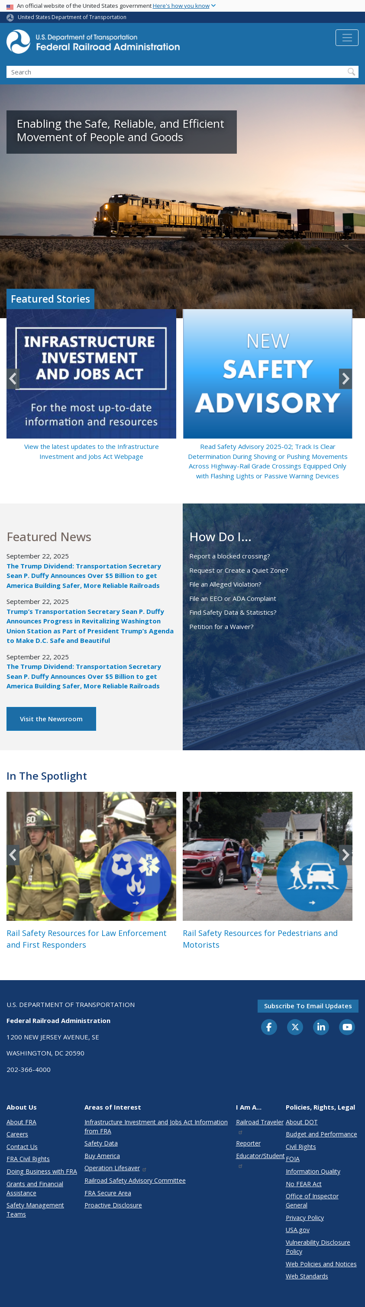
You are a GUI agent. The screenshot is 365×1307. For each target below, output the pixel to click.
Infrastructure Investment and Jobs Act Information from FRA (156, 1126)
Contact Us (22, 1146)
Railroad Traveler (260, 1126)
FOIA (293, 1159)
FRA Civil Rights (28, 1159)
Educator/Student (260, 1160)
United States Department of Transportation (72, 17)
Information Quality (313, 1171)
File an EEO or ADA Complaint (232, 598)
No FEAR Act (304, 1184)
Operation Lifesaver (116, 1168)
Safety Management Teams (35, 1209)
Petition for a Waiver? (221, 626)
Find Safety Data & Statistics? (233, 612)
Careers (17, 1134)
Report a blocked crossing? (229, 556)
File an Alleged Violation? (225, 584)
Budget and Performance (321, 1134)
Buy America (102, 1156)
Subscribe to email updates (308, 1005)
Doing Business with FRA (41, 1171)
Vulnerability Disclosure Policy (318, 1246)
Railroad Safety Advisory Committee (135, 1180)
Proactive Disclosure (113, 1205)
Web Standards (307, 1276)
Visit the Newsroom (51, 718)
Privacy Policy (305, 1217)
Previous (12, 378)
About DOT (302, 1122)
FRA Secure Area (107, 1193)
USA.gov (298, 1230)
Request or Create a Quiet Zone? (238, 570)
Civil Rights (301, 1146)
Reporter (248, 1143)
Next (345, 378)
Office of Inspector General (312, 1200)
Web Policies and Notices (321, 1264)
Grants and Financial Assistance (34, 1188)
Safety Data (101, 1143)
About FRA (21, 1122)
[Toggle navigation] (347, 37)
